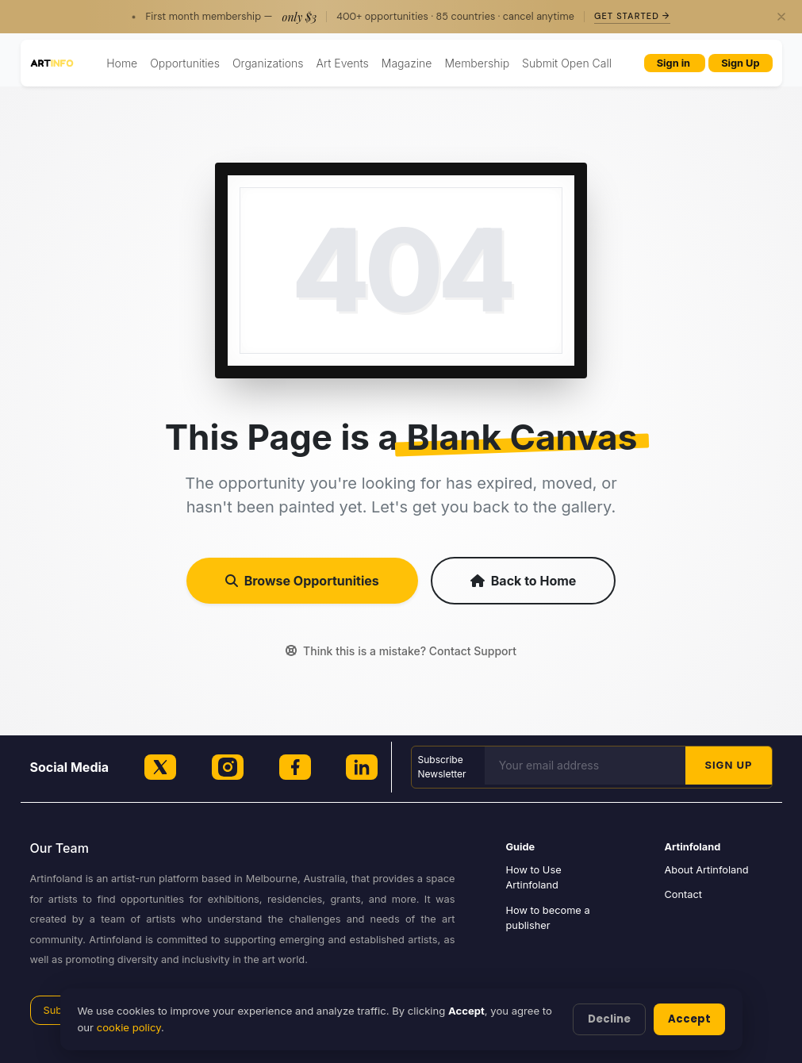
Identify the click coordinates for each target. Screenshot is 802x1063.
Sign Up (740, 63)
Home (121, 63)
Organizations (268, 63)
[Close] (781, 17)
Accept (689, 1019)
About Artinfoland (707, 870)
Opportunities (185, 63)
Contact (684, 894)
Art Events (343, 63)
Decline (609, 1019)
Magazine (407, 63)
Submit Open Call (567, 63)
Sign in (675, 63)
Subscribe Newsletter (442, 767)
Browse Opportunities (302, 581)
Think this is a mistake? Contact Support (401, 651)
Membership (476, 63)
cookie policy (129, 1027)
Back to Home (523, 581)
